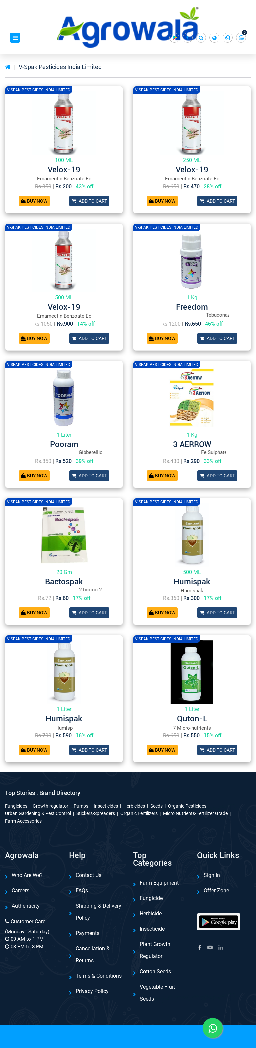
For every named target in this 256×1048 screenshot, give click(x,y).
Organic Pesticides (187, 806)
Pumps (81, 806)
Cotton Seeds (155, 971)
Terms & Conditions (99, 976)
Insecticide (152, 929)
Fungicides (16, 806)
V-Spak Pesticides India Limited (60, 66)
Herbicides (134, 806)
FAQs (82, 890)
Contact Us (88, 875)
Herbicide (151, 913)
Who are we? (27, 875)
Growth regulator (50, 806)
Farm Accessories (23, 821)
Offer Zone (216, 890)
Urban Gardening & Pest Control (38, 813)
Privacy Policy (92, 991)
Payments (87, 933)
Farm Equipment (159, 883)
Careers (20, 890)
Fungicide (151, 898)
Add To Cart (89, 201)
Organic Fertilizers (139, 813)
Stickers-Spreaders (95, 813)
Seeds (156, 806)
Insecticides (106, 806)
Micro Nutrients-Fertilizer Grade (195, 813)
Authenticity (26, 906)
